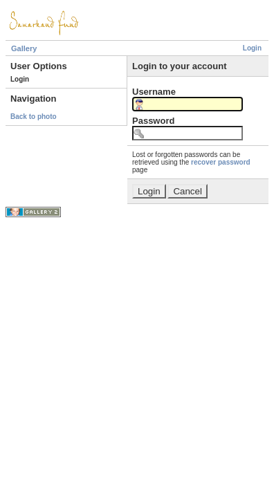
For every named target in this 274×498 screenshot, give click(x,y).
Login (252, 48)
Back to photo (33, 116)
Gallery (24, 48)
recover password (220, 162)
